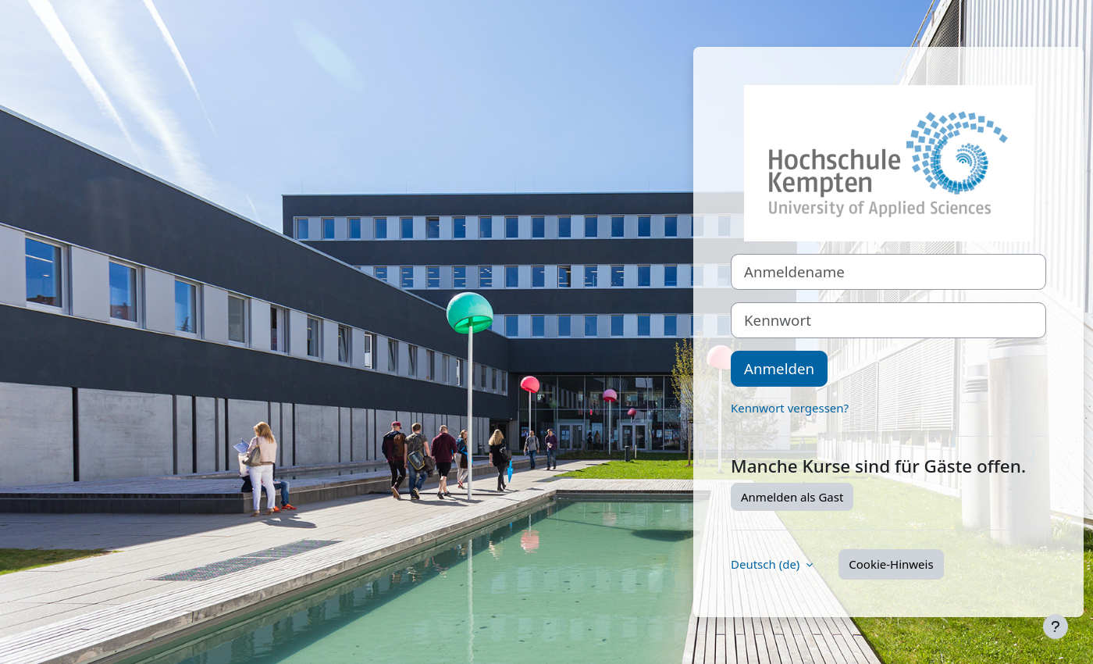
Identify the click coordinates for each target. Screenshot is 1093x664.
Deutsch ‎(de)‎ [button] (767, 564)
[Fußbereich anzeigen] (1055, 626)
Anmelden (779, 368)
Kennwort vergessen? (790, 408)
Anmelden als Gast (792, 497)
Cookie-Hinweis (891, 564)
